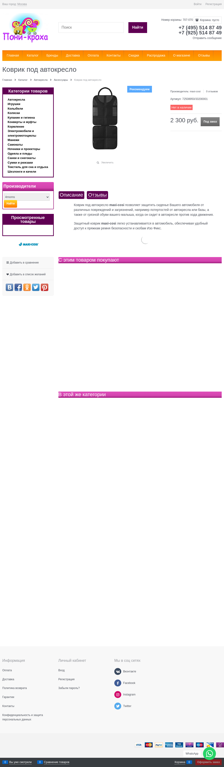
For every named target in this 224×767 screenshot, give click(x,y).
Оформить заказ (208, 762)
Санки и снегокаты (22, 158)
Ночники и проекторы (24, 149)
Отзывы (97, 195)
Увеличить (107, 162)
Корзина (180, 762)
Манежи (13, 140)
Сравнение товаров (57, 762)
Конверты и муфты (22, 122)
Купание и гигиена (21, 117)
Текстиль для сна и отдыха (28, 167)
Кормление (16, 126)
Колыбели (15, 108)
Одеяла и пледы (20, 153)
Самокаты (15, 144)
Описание (71, 195)
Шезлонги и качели (22, 171)
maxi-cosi (195, 91)
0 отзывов (212, 91)
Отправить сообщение (207, 38)
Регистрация (214, 4)
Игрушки (14, 104)
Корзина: (209, 20)
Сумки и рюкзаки (20, 162)
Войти (198, 4)
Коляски (14, 113)
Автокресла (16, 99)
